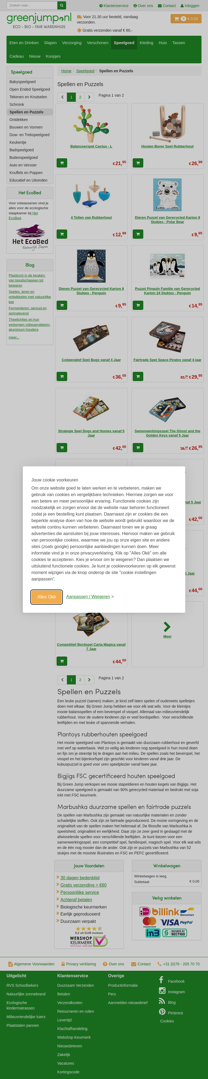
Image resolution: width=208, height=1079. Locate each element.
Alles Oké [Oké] (46, 597)
